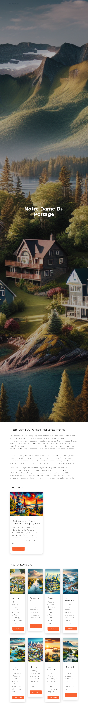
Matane (34, 667)
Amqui (15, 598)
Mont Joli (69, 667)
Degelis (51, 598)
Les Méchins (69, 599)
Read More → (18, 628)
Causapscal (35, 599)
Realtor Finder (14, 4)
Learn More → (18, 548)
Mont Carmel (51, 668)
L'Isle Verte (15, 668)
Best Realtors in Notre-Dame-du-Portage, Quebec (26, 522)
